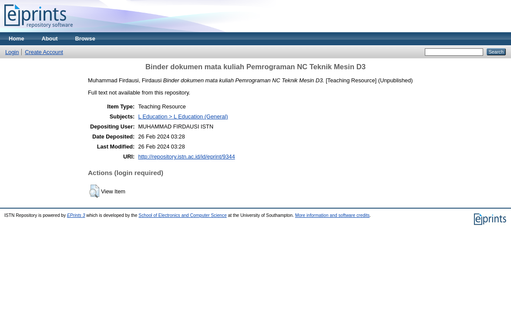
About (50, 38)
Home (16, 38)
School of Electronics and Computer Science (182, 215)
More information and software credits (332, 215)
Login (12, 52)
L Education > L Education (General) (183, 116)
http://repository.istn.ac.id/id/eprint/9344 (186, 156)
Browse (85, 38)
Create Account (44, 52)
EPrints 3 (76, 215)
